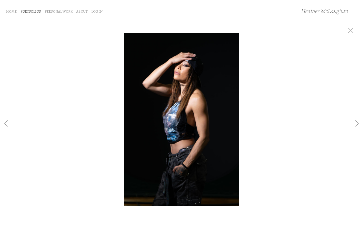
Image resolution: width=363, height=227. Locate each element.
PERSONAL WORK (59, 11)
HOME (11, 11)
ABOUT (82, 11)
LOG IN (97, 11)
